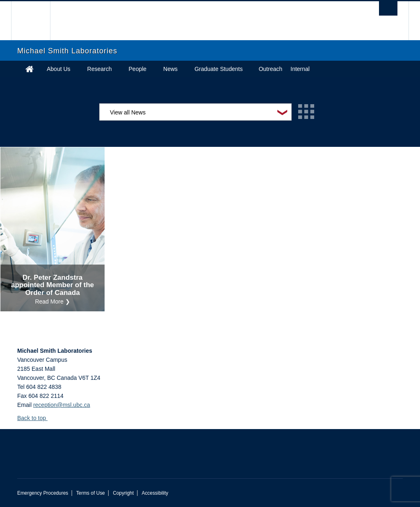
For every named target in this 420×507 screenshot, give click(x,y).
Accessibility (155, 493)
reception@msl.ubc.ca (61, 405)
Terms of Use (90, 493)
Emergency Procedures (42, 493)
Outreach (271, 69)
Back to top (35, 418)
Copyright (123, 493)
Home (29, 69)
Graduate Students (218, 69)
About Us (59, 69)
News (170, 69)
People (138, 69)
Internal (300, 69)
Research (99, 69)
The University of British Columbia (36, 20)
